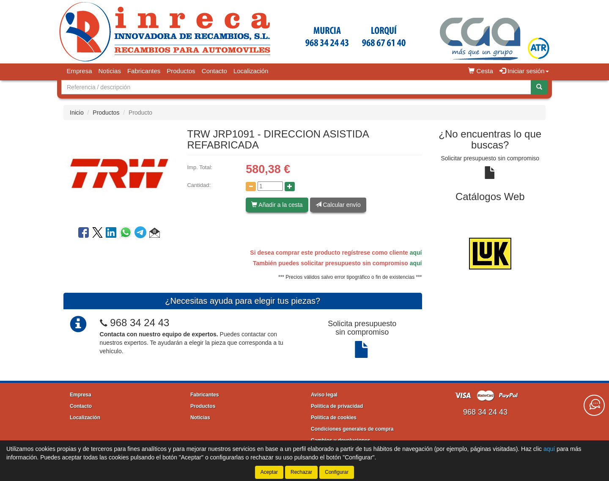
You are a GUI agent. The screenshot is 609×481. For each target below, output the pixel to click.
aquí (416, 252)
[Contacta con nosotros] (594, 405)
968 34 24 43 (139, 322)
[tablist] (490, 253)
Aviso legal (324, 395)
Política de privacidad (337, 406)
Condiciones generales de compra (352, 429)
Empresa (79, 70)
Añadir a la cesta (276, 204)
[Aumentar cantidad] (290, 186)
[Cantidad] (270, 186)
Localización (251, 70)
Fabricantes (143, 70)
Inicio (77, 112)
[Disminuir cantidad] (251, 186)
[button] (154, 234)
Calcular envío (338, 204)
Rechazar (301, 472)
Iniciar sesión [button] (524, 70)
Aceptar (269, 472)
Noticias (110, 70)
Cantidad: (199, 185)
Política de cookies (334, 418)
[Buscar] (539, 87)
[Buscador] (296, 87)
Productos (181, 70)
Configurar (336, 472)
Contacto (214, 70)
